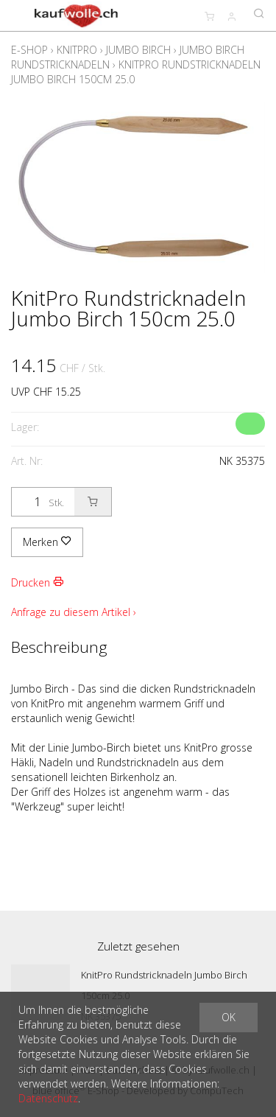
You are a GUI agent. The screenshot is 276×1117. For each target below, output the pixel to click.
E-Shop (29, 50)
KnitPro (77, 50)
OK (229, 1017)
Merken (47, 542)
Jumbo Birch (138, 50)
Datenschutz (48, 1098)
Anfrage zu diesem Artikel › (73, 612)
